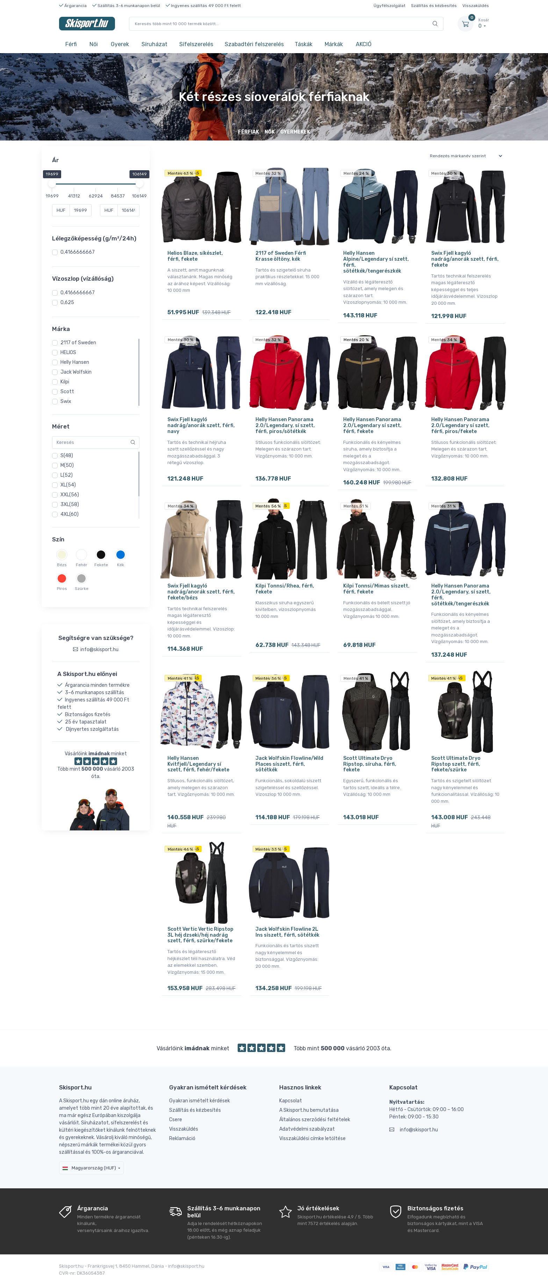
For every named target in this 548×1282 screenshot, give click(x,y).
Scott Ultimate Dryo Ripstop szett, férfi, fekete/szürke (456, 764)
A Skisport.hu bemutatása (309, 1110)
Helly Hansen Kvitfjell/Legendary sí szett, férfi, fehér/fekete (198, 764)
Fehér (81, 564)
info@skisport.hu (413, 1130)
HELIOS (68, 352)
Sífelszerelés (196, 44)
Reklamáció (182, 1138)
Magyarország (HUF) (89, 1168)
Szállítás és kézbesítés (434, 5)
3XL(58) (69, 504)
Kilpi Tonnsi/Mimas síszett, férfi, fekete (376, 589)
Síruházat (154, 44)
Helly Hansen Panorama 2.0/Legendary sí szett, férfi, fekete (372, 425)
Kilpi (64, 382)
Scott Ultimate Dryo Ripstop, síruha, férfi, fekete (369, 764)
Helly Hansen (74, 362)
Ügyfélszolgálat (389, 5)
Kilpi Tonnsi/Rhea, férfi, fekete (284, 589)
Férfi (71, 44)
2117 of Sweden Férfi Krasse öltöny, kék (280, 256)
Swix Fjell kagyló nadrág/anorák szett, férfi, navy (201, 425)
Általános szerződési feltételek (314, 1120)
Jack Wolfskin (76, 372)
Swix (65, 401)
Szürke (81, 588)
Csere (175, 1120)
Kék (120, 564)
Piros (62, 588)
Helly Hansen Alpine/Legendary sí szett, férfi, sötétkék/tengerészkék (376, 262)
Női (93, 44)
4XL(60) (69, 514)
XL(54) (68, 485)
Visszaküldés (475, 5)
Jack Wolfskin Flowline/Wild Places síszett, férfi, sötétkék (289, 764)
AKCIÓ (364, 44)
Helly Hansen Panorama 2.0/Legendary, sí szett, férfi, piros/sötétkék (285, 425)
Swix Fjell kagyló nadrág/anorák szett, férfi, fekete (465, 259)
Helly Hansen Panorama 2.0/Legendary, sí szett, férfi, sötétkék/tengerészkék (461, 594)
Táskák (303, 44)
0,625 (67, 302)
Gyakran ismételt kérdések (199, 1101)
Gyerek (120, 44)
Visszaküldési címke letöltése (312, 1138)
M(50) (67, 465)
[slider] (52, 183)
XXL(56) (69, 495)
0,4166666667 (77, 252)
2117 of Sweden (78, 343)
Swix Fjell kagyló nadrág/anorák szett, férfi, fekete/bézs (201, 592)
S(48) (66, 456)
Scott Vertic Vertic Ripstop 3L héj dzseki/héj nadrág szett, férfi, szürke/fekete (200, 935)
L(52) (66, 475)
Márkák (334, 44)
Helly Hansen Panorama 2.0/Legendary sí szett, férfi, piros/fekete (460, 425)
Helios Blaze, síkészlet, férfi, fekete (195, 256)
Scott (67, 392)
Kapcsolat (290, 1101)
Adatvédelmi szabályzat (307, 1129)
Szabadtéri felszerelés (254, 44)
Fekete (101, 564)
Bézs (62, 564)
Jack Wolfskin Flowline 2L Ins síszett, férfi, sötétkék (287, 932)
